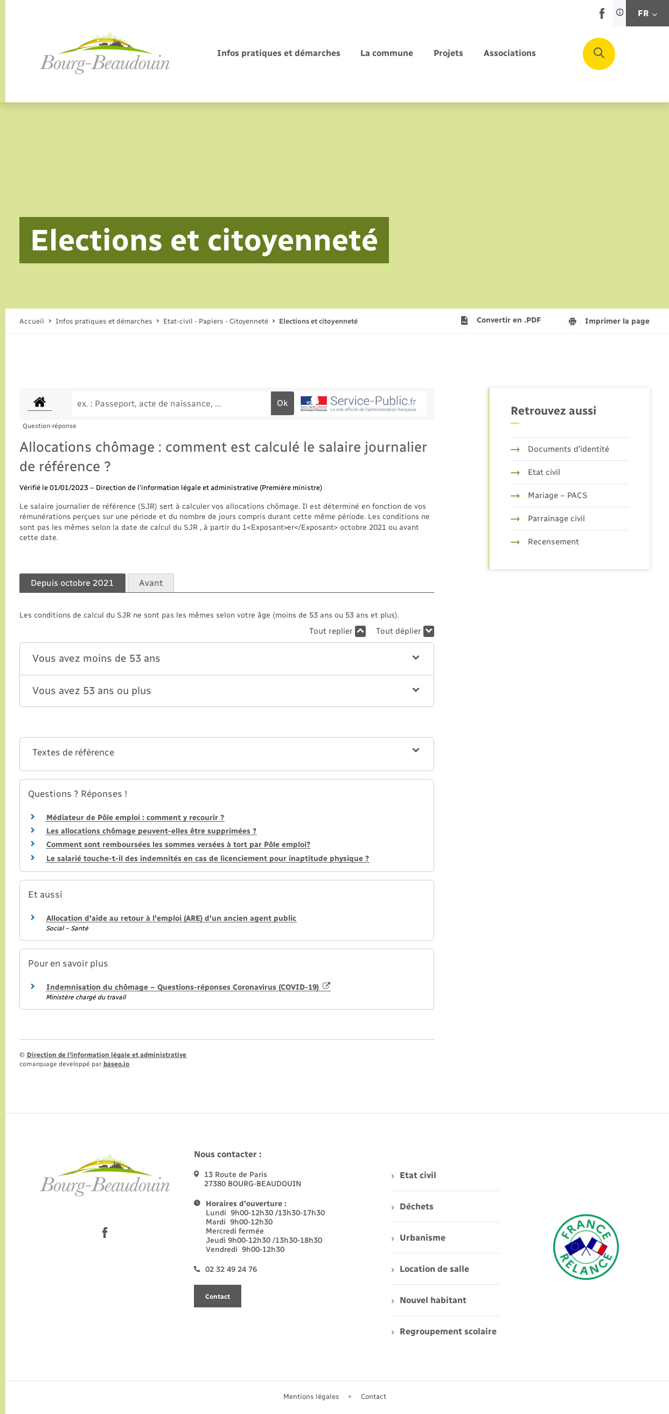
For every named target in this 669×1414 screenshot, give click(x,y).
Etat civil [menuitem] (414, 1175)
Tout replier (337, 631)
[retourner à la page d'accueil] (105, 54)
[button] (227, 659)
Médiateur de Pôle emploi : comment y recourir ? (135, 817)
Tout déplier (405, 631)
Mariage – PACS (549, 495)
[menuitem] (278, 53)
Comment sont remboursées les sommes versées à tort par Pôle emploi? (178, 844)
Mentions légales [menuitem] (311, 1396)
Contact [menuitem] (373, 1396)
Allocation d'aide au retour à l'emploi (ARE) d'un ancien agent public (171, 918)
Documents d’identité (560, 449)
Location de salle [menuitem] (430, 1269)
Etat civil (535, 472)
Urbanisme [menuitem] (418, 1238)
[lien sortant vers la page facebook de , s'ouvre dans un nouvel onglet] (602, 16)
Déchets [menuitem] (413, 1206)
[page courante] (318, 321)
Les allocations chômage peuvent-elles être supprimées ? (151, 831)
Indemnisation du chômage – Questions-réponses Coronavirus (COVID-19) (188, 987)
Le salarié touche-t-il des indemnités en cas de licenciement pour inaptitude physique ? (207, 858)
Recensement (545, 542)
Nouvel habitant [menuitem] (429, 1300)
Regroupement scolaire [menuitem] (444, 1331)
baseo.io (116, 1064)
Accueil (31, 321)
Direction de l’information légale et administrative (106, 1055)
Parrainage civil (548, 518)
